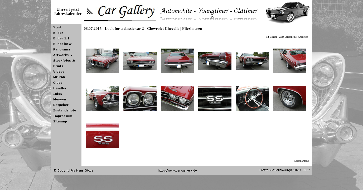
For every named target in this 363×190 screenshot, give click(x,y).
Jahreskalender (67, 13)
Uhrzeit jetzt (67, 9)
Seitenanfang (301, 160)
